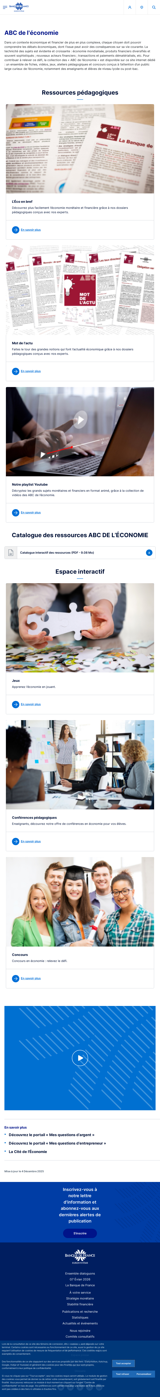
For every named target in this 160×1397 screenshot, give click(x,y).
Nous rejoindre (80, 1330)
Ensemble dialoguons (80, 1273)
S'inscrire (80, 1233)
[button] (80, 552)
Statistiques (80, 1317)
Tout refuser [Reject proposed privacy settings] (122, 1374)
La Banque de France (80, 1285)
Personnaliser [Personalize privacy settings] (144, 1374)
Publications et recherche (80, 1311)
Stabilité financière (80, 1304)
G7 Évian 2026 (80, 1279)
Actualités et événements (80, 1323)
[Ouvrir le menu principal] (5, 7)
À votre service (80, 1292)
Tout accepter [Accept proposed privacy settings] (123, 1363)
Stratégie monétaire (80, 1298)
